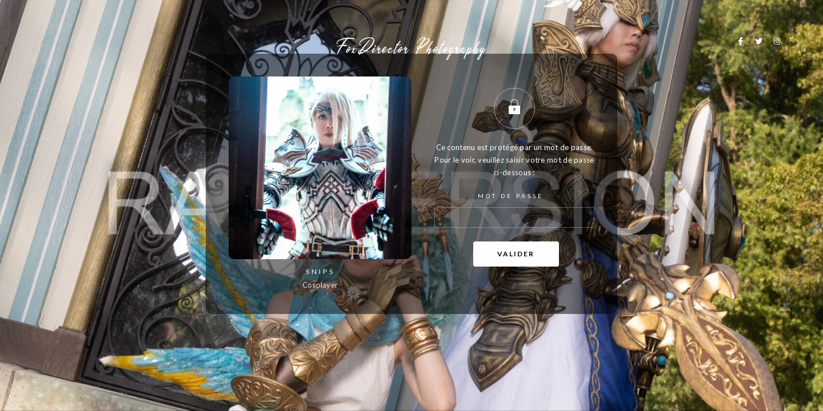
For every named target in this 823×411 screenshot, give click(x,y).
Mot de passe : (514, 210)
